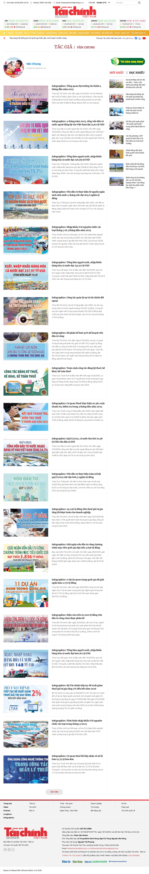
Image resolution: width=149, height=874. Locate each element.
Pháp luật (125, 33)
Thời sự (10, 33)
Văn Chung (86, 47)
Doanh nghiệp (83, 33)
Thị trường (95, 33)
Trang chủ (7, 803)
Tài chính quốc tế (138, 33)
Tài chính (18, 33)
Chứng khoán (51, 33)
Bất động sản (107, 33)
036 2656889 (134, 855)
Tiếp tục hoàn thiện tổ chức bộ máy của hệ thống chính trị (135, 110)
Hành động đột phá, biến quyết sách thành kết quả (135, 152)
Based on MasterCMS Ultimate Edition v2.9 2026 (22, 870)
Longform (7, 814)
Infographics (8, 818)
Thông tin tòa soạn (71, 855)
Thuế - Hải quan (38, 33)
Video (5, 807)
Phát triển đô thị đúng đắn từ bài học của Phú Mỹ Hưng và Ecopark (135, 166)
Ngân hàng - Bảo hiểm (67, 33)
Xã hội (117, 33)
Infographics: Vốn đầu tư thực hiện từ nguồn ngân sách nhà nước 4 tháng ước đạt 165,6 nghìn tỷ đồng (78, 195)
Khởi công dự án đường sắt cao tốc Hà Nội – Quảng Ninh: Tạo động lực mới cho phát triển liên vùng (135, 182)
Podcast (6, 810)
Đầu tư (27, 33)
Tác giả (63, 47)
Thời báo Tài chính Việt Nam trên (108, 38)
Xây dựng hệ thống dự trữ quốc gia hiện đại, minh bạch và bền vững (49, 38)
